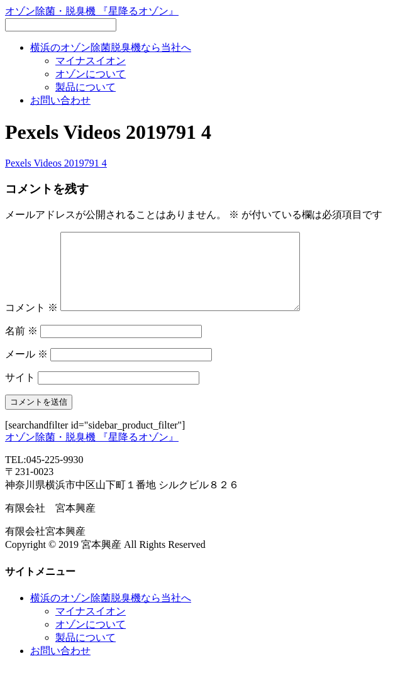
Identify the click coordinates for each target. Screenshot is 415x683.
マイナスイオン (90, 60)
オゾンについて (90, 73)
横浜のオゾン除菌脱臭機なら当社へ (110, 47)
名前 (21, 346)
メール (26, 369)
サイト (20, 392)
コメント (31, 322)
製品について (85, 87)
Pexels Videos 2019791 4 (56, 163)
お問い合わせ (60, 100)
